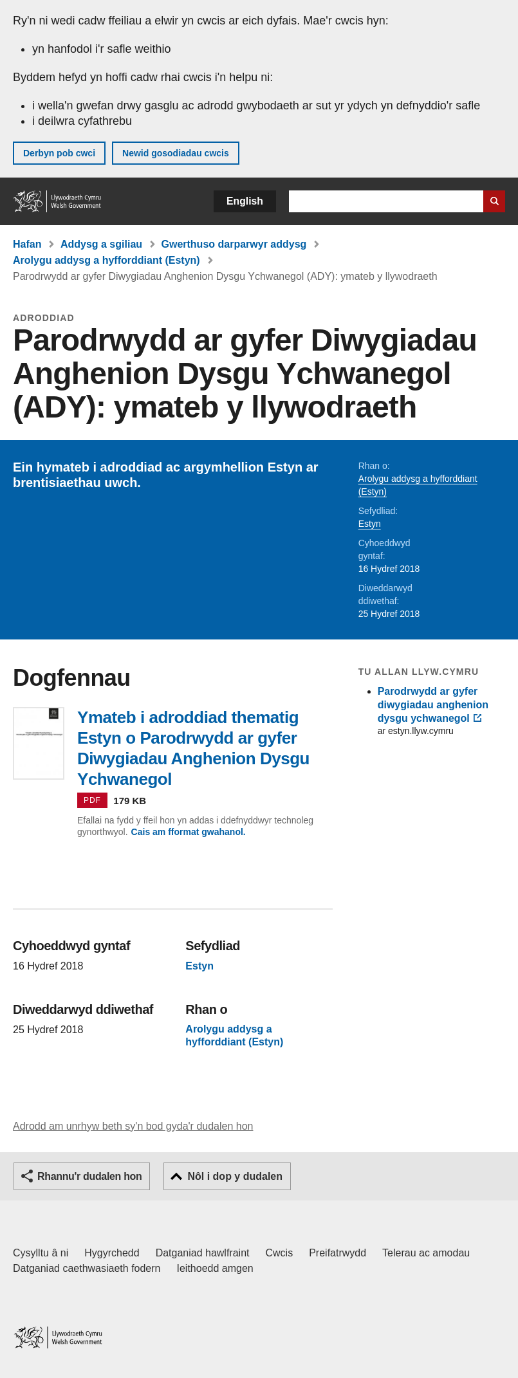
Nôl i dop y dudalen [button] (234, 1176)
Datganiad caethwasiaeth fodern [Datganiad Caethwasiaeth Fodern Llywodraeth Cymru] (87, 1268)
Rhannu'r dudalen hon (89, 1176)
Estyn (369, 524)
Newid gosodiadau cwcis (175, 153)
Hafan (27, 244)
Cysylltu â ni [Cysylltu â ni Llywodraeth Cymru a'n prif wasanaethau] (40, 1252)
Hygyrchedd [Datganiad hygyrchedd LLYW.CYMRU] (111, 1252)
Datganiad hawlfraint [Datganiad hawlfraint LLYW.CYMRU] (203, 1252)
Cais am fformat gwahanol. (188, 832)
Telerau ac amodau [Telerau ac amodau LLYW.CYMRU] (426, 1252)
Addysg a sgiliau (101, 244)
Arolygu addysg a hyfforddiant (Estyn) (106, 260)
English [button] (245, 201)
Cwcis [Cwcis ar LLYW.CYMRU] (279, 1252)
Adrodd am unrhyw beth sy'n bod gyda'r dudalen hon (133, 1126)
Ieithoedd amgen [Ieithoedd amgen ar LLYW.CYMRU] (215, 1268)
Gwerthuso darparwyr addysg (234, 244)
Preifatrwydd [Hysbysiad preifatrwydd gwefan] (337, 1252)
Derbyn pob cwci (59, 153)
